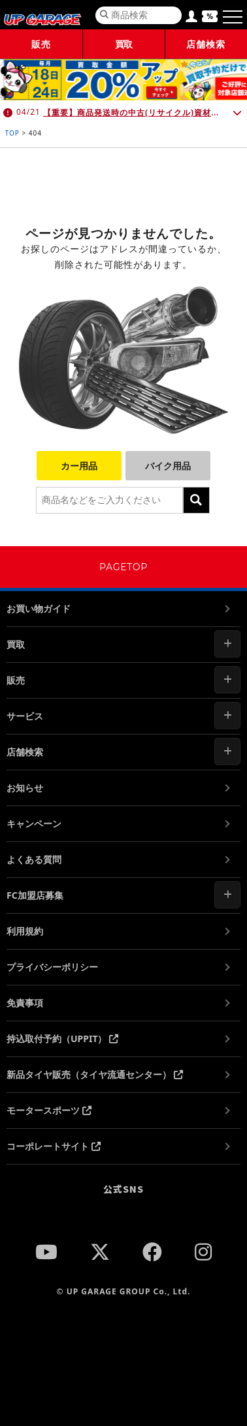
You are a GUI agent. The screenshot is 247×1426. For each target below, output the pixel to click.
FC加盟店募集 (35, 895)
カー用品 (79, 465)
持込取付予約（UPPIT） (62, 1038)
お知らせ (25, 787)
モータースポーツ (49, 1110)
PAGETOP (123, 567)
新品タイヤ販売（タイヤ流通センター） (95, 1074)
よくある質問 (34, 859)
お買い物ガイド (39, 608)
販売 (41, 44)
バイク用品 (168, 465)
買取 (123, 44)
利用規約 (25, 931)
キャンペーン (34, 823)
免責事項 (25, 1003)
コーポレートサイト (54, 1146)
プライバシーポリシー (52, 967)
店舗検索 (205, 44)
